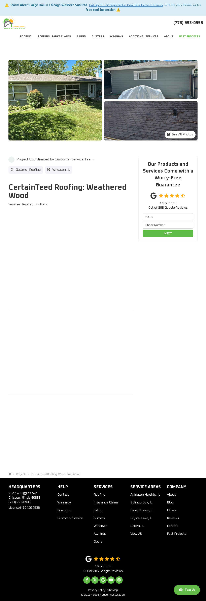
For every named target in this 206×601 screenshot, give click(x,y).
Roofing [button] (26, 36)
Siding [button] (81, 36)
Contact (63, 494)
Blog (170, 502)
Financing (64, 510)
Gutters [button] (98, 36)
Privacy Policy (96, 590)
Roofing (99, 494)
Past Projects (176, 533)
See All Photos (180, 134)
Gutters (99, 518)
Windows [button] (116, 36)
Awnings (100, 533)
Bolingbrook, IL (141, 502)
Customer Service (70, 518)
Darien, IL (137, 525)
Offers (172, 510)
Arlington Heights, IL (145, 494)
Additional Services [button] (143, 36)
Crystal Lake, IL (141, 518)
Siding (98, 510)
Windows (100, 525)
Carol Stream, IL (141, 510)
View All (136, 533)
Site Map (112, 590)
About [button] (168, 36)
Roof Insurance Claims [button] (54, 36)
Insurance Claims (106, 502)
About (171, 494)
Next (168, 233)
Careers (172, 525)
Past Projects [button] (189, 36)
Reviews (173, 518)
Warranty (64, 502)
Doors (98, 541)
